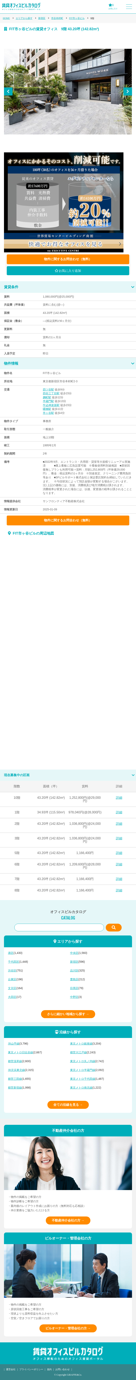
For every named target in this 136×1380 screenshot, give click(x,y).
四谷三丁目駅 (51, 393)
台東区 (12, 979)
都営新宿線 (15, 1087)
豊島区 (74, 979)
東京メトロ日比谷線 (20, 1052)
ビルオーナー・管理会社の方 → (68, 1328)
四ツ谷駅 (48, 389)
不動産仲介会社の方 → (68, 1220)
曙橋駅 (47, 408)
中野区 (74, 997)
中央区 (74, 952)
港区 (11, 952)
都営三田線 (15, 1078)
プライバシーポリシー (31, 1369)
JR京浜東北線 (16, 1070)
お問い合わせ (62, 1369)
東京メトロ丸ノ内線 (82, 1061)
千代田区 (13, 961)
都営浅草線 (15, 1061)
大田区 (12, 997)
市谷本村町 (57, 18)
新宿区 (41, 18)
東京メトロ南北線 (81, 1087)
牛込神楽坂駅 (51, 405)
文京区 (12, 988)
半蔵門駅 (48, 401)
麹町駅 (47, 397)
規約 (49, 1369)
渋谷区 (12, 970)
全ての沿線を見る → (68, 1104)
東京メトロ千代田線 (82, 1078)
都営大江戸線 (78, 1052)
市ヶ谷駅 (48, 413)
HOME (6, 18)
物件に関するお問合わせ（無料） (68, 259)
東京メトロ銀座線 (81, 1043)
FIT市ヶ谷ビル (77, 18)
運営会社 (11, 1369)
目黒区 (74, 988)
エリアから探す (24, 18)
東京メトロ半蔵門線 (82, 1070)
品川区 (74, 970)
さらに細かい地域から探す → (68, 1014)
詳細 (119, 797)
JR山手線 (13, 1043)
